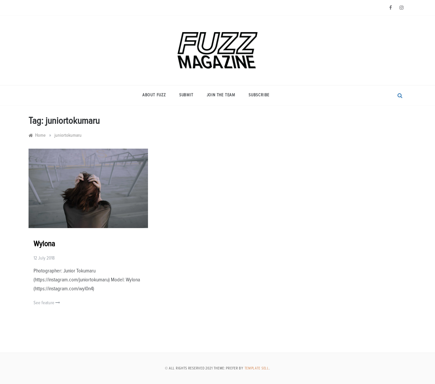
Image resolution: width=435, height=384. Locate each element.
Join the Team (221, 95)
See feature (47, 302)
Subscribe (259, 95)
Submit (186, 95)
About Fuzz (154, 95)
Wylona (44, 244)
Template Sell (257, 368)
